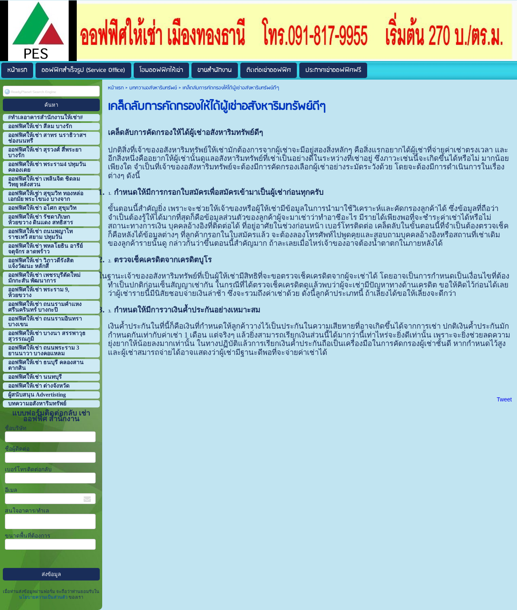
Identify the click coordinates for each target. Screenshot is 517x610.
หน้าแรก (116, 88)
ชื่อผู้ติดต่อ (17, 449)
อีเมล (11, 490)
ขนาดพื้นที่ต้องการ (27, 536)
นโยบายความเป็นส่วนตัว (44, 597)
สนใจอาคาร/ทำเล (27, 511)
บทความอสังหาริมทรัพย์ (153, 88)
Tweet (504, 399)
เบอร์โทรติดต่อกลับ (28, 469)
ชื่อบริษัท (15, 428)
